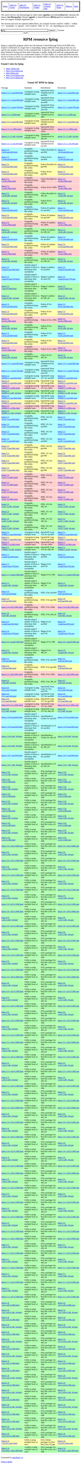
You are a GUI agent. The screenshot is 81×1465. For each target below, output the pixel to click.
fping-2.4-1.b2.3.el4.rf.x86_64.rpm (68, 1340)
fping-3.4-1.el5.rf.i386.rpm (68, 1122)
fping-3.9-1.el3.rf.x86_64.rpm (66, 897)
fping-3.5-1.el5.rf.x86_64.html (9, 1064)
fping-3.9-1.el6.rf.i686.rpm (68, 846)
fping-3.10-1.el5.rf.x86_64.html (9, 802)
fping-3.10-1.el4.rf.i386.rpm (64, 810)
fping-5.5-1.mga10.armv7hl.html (10, 278)
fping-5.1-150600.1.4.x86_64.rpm (67, 548)
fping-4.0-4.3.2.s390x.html (12, 705)
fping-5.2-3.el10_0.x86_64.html (10, 505)
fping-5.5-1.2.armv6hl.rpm (68, 100)
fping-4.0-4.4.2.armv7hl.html (9, 689)
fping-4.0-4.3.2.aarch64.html (8, 695)
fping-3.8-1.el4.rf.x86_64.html (9, 948)
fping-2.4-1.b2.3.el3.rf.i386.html (10, 1347)
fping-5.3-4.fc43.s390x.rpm (65, 320)
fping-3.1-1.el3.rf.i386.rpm (68, 1282)
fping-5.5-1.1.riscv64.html (11, 144)
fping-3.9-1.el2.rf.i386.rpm (68, 904)
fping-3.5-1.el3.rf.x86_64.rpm (66, 1093)
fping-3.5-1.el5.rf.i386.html (12, 1057)
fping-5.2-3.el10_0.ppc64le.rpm (66, 447)
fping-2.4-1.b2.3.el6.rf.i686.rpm (66, 1304)
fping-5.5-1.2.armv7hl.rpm (68, 107)
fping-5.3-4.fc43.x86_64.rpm (65, 327)
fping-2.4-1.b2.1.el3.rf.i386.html (10, 1420)
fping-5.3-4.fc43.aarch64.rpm (65, 305)
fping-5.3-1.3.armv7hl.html (12, 371)
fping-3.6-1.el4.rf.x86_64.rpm (66, 1013)
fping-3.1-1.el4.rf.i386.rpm (68, 1268)
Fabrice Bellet (6, 1462)
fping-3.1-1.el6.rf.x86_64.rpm (66, 1246)
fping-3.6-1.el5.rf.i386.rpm (68, 991)
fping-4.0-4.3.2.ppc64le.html (8, 700)
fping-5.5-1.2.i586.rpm (67, 115)
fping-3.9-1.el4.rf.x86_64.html (9, 882)
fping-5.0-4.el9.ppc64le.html (8, 600)
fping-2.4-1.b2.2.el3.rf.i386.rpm (66, 1398)
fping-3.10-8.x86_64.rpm (68, 736)
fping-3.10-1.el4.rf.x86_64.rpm (66, 817)
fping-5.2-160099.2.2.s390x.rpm (67, 387)
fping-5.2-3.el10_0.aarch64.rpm (66, 418)
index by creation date (47, 6)
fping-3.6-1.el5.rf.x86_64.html (9, 999)
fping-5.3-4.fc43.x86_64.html (9, 327)
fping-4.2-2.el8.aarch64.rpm (65, 660)
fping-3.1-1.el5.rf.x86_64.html (9, 1260)
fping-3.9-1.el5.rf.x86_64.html (9, 868)
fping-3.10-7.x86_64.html (11, 765)
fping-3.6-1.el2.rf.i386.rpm (68, 1035)
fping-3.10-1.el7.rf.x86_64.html (9, 773)
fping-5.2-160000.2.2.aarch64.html (11, 397)
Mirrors (69, 6)
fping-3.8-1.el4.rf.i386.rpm (68, 940)
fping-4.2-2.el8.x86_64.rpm (65, 681)
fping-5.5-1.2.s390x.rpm (67, 129)
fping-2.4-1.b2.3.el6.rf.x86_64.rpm (68, 1311)
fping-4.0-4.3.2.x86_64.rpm (65, 710)
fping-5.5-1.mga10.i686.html (8, 287)
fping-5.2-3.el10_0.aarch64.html (10, 418)
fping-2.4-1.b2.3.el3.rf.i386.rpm (66, 1347)
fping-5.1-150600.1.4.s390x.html (10, 543)
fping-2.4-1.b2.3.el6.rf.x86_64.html (11, 1311)
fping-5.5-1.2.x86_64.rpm (68, 136)
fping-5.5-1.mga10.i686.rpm (65, 287)
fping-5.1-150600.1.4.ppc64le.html (11, 538)
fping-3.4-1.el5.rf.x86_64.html (9, 1129)
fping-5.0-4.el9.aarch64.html (8, 592)
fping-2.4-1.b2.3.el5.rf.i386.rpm (66, 1318)
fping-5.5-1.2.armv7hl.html (12, 107)
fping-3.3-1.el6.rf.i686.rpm (68, 1173)
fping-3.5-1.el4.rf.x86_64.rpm (66, 1078)
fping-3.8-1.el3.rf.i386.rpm (68, 955)
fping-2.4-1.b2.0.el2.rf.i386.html (10, 1435)
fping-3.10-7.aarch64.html (11, 755)
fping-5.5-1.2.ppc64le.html (12, 122)
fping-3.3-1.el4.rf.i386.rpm (68, 1202)
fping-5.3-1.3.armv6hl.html (12, 363)
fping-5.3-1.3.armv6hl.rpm (68, 363)
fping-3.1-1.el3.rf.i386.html (12, 1282)
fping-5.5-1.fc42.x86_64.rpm (65, 260)
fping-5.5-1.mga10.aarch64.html (10, 268)
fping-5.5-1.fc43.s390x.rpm (65, 223)
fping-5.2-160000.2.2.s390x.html (10, 407)
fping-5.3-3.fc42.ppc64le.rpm (65, 342)
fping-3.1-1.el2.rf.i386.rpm (68, 1297)
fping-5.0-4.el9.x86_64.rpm (65, 614)
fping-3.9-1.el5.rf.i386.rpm (68, 861)
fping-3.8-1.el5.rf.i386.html (12, 926)
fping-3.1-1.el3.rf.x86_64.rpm (66, 1289)
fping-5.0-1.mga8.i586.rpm (68, 642)
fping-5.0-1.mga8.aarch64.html (9, 623)
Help (76, 6)
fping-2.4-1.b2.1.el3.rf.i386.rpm (66, 1420)
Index (5, 6)
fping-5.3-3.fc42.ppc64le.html (9, 342)
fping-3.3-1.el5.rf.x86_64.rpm (66, 1195)
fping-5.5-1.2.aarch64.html (12, 93)
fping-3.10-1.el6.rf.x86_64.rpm (66, 788)
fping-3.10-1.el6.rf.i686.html (8, 780)
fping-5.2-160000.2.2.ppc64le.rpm (67, 402)
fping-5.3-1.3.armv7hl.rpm (68, 371)
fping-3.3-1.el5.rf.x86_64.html (9, 1195)
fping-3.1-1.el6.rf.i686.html (12, 1239)
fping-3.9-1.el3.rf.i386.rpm (68, 890)
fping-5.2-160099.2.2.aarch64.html (11, 377)
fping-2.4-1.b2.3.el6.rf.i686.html (10, 1304)
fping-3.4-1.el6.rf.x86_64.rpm (66, 1115)
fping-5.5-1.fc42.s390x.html (8, 253)
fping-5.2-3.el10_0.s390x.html (9, 476)
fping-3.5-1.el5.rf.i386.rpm (68, 1057)
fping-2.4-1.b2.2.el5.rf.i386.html (10, 1369)
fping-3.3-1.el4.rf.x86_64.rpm (66, 1209)
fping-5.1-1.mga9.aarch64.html (9, 555)
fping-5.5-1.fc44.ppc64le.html (9, 165)
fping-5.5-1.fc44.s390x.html (8, 180)
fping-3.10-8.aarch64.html (11, 717)
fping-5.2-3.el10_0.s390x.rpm (66, 476)
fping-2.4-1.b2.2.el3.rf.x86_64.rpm (68, 1406)
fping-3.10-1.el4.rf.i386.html (8, 810)
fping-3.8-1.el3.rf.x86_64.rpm (66, 962)
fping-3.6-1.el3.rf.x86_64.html (9, 1028)
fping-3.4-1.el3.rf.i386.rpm (68, 1151)
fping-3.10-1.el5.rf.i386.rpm (64, 795)
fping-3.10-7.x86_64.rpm (68, 765)
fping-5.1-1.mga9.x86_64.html (9, 584)
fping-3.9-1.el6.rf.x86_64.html (9, 853)
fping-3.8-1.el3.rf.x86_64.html (9, 962)
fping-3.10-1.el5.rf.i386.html (8, 795)
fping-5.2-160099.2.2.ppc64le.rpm (67, 382)
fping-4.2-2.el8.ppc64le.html (8, 667)
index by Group (13, 6)
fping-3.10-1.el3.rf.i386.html (8, 824)
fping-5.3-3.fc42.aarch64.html (9, 334)
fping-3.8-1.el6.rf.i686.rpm (68, 911)
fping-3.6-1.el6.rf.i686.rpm (68, 977)
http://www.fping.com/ (15, 75)
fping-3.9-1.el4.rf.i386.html (12, 875)
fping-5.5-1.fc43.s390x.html (8, 223)
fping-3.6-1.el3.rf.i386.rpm (68, 1020)
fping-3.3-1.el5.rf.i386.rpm (68, 1188)
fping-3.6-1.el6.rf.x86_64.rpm (66, 984)
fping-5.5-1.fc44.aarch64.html (9, 151)
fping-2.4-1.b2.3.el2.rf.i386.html (10, 1362)
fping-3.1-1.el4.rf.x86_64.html (9, 1275)
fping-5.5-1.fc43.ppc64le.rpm (65, 216)
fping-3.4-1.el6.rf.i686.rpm (68, 1108)
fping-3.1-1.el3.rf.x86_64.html (9, 1289)
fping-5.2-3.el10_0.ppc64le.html (10, 447)
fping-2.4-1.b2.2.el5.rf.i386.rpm (66, 1369)
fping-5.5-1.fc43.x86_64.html (9, 231)
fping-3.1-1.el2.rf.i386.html (12, 1297)
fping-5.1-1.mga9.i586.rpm (68, 575)
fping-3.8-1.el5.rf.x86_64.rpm (66, 933)
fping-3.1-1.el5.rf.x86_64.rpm (66, 1260)
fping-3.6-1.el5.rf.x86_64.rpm (66, 999)
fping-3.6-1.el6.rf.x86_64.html (9, 984)
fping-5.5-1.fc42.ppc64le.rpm (65, 245)
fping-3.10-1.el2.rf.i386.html (8, 839)
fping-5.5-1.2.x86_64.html (12, 136)
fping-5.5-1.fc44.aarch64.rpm (65, 151)
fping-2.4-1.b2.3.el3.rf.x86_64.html (11, 1355)
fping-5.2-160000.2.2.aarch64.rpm (67, 397)
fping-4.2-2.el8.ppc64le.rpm (65, 667)
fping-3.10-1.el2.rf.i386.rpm (64, 839)
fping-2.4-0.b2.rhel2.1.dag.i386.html (12, 1449)
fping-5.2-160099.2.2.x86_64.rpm (67, 392)
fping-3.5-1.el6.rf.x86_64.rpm (66, 1049)
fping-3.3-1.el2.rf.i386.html (12, 1231)
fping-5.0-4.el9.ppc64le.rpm (65, 600)
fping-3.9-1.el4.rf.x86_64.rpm (66, 882)
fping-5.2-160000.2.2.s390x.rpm (67, 407)
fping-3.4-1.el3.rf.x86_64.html (9, 1158)
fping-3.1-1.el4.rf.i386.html (12, 1268)
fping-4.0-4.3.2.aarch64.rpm (65, 695)
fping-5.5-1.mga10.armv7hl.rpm (67, 278)
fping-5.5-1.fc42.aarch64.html (9, 238)
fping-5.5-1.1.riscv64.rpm (68, 144)
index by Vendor (37, 6)
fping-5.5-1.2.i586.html (10, 115)
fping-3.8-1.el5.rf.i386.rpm (68, 926)
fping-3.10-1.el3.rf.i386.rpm (64, 824)
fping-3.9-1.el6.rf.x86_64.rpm (66, 853)
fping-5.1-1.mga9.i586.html (12, 575)
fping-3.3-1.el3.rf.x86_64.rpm (66, 1224)
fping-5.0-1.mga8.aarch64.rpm (66, 623)
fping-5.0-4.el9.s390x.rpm (68, 607)
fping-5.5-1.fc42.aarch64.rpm (65, 238)
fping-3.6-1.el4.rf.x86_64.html (9, 1013)
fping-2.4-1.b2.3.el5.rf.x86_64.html (11, 1326)
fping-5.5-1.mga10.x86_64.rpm (66, 297)
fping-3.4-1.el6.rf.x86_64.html (9, 1115)
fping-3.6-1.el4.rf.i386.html (12, 1006)
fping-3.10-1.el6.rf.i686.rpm (64, 780)
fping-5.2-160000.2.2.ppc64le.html (11, 402)
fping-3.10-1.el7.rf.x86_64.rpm (66, 773)
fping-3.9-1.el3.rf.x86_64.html (9, 897)
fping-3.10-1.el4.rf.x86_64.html (9, 817)
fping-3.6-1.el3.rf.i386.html (12, 1020)
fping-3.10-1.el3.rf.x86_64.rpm (66, 831)
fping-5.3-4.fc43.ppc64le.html (9, 312)
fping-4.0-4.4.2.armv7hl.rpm (65, 689)
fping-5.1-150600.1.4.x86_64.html (11, 548)
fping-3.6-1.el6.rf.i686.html (12, 977)
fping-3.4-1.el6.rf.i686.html (12, 1108)
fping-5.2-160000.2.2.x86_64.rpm (67, 412)
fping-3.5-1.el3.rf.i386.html (12, 1086)
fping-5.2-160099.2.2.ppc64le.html (11, 382)
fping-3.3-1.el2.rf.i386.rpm (68, 1231)
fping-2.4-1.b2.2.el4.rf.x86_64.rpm (68, 1391)
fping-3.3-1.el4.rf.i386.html (12, 1202)
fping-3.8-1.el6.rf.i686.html (12, 911)
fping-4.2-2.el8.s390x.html (12, 674)
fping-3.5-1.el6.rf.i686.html (12, 1042)
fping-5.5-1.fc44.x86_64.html (9, 194)
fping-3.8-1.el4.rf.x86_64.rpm (66, 948)
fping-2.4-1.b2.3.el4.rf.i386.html (10, 1333)
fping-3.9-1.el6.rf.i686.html (12, 846)
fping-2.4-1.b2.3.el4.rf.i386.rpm (66, 1333)
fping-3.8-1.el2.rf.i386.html (12, 970)
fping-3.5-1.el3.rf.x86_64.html (9, 1093)
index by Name (60, 6)
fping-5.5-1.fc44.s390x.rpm (65, 180)
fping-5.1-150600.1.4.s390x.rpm (67, 543)
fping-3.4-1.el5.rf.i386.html (12, 1122)
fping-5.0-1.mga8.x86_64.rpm (66, 651)
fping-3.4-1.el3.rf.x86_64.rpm (66, 1158)
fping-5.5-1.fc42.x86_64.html (9, 260)
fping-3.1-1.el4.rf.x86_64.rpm (66, 1275)
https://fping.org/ (13, 69)
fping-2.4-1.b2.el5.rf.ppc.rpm (65, 1442)
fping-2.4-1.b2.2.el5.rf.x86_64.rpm (68, 1377)
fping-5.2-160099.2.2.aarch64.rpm (67, 377)
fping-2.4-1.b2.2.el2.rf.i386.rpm (66, 1413)
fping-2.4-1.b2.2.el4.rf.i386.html (10, 1384)
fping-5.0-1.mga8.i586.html (12, 642)
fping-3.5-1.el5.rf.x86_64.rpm (66, 1064)
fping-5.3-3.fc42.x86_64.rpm (65, 356)
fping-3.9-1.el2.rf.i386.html (12, 904)
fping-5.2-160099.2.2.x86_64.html (11, 392)
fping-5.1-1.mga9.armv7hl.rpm (66, 565)
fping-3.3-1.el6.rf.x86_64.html (9, 1180)
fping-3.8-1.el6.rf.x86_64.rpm (66, 919)
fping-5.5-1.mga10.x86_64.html (10, 297)
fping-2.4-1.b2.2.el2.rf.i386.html (10, 1413)
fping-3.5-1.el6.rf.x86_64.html (9, 1049)
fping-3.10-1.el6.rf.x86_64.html (9, 788)
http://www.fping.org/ (14, 78)
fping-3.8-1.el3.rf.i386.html (12, 955)
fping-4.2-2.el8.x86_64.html (8, 681)
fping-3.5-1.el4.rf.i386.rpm (68, 1071)
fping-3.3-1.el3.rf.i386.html (12, 1217)
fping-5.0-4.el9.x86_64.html (8, 614)
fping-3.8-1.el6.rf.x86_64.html (9, 919)
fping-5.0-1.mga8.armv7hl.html (10, 632)
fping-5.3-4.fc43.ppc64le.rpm (65, 312)
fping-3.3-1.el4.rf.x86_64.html (9, 1209)
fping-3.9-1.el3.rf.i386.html (12, 890)
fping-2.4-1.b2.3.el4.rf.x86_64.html (11, 1340)
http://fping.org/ (12, 73)
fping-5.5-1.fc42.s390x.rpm (65, 253)
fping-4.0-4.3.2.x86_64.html (8, 710)
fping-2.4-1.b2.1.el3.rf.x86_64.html (11, 1427)
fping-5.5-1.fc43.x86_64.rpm (65, 231)
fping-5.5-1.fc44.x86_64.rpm (65, 194)
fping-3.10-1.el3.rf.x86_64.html (9, 831)
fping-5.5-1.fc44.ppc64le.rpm (65, 165)
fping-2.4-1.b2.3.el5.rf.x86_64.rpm (68, 1326)
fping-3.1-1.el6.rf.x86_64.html (9, 1246)
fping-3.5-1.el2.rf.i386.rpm (68, 1100)
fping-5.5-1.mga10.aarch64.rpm (66, 268)
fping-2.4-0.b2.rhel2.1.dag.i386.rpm (68, 1449)
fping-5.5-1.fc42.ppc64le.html (9, 245)
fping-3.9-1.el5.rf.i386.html (12, 861)
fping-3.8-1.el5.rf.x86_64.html (9, 933)
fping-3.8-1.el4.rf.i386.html (12, 940)
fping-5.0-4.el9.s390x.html (12, 607)
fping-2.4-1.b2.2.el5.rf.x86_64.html (11, 1377)
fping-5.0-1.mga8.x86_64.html (9, 651)
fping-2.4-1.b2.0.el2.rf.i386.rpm (66, 1435)
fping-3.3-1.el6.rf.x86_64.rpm (66, 1180)
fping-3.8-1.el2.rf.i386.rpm (68, 970)
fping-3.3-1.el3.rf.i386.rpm (68, 1217)
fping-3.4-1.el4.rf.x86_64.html (9, 1144)
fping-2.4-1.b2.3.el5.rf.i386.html (10, 1318)
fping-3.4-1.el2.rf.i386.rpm (68, 1166)
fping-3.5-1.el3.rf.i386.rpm (68, 1086)
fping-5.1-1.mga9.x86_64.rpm (66, 584)
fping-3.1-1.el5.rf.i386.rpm (68, 1253)
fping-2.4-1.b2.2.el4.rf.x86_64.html (11, 1391)
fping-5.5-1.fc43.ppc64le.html (9, 216)
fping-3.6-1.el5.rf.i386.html (12, 991)
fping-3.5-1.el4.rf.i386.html (12, 1071)
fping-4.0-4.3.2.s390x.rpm (68, 705)
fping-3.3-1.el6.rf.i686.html (12, 1173)
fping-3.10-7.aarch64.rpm (68, 755)
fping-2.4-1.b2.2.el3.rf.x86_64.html (11, 1406)
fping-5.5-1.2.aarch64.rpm (68, 93)
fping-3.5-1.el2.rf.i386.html (12, 1100)
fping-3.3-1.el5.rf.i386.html (12, 1188)
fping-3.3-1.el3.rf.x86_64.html (9, 1224)
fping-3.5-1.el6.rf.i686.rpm (68, 1042)
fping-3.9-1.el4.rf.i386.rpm (68, 875)
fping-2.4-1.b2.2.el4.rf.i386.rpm (66, 1384)
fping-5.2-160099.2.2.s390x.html (10, 387)
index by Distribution (24, 6)
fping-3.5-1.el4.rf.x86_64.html (9, 1078)
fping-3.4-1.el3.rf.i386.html (12, 1151)
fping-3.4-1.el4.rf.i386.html (12, 1137)
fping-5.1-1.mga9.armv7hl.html (10, 565)
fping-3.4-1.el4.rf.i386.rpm (68, 1137)
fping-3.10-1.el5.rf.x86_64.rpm (66, 802)
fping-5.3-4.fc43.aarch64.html (9, 305)
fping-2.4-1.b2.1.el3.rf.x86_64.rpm (68, 1427)
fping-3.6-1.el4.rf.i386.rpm (68, 1006)
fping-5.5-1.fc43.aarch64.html (9, 209)
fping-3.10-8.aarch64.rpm (68, 717)
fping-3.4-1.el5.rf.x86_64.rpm (66, 1129)
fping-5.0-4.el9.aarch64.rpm (65, 592)
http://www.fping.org (14, 71)
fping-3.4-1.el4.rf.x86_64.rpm (66, 1144)
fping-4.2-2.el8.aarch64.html (8, 660)
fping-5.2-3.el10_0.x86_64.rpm (66, 505)
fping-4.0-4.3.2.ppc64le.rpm (65, 700)
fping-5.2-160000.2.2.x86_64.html (11, 412)
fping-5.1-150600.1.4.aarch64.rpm (67, 533)
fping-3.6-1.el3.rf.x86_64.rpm (66, 1028)
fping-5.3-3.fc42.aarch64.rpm (65, 334)
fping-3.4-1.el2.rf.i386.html (12, 1166)
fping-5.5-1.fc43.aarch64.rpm (65, 209)
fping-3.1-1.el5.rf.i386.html (12, 1253)
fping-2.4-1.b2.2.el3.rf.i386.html (10, 1398)
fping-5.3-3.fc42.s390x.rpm (65, 349)
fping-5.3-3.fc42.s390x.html (8, 349)
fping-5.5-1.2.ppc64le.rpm (68, 122)
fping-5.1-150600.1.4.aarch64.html (11, 533)
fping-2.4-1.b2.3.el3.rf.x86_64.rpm (68, 1355)
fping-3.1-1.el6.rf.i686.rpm (68, 1239)
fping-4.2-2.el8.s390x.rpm (68, 674)
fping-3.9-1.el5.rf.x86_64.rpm (66, 868)
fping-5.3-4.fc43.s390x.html (8, 320)
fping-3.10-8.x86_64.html (11, 736)
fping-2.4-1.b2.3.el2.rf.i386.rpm (66, 1362)
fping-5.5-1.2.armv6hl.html (12, 100)
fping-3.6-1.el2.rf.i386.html (12, 1035)
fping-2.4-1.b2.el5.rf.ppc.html (9, 1442)
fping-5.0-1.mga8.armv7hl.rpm (66, 632)
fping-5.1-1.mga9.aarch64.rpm (66, 555)
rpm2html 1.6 (17, 1457)
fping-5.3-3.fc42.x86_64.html (9, 356)
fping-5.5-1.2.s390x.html (11, 129)
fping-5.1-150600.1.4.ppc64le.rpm (67, 538)
